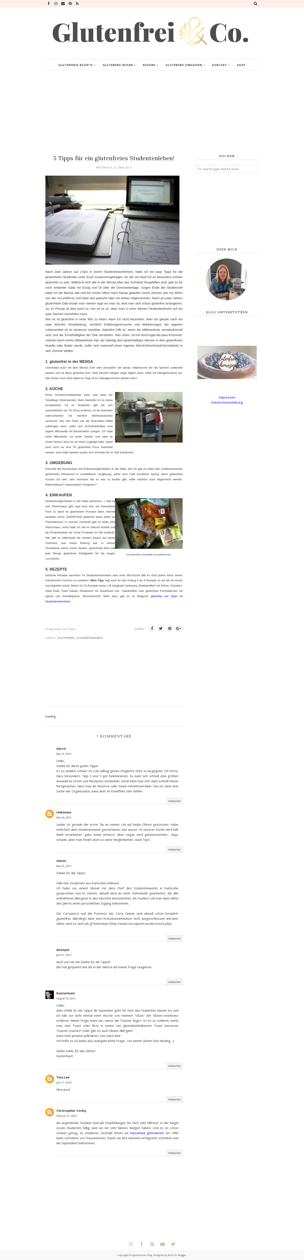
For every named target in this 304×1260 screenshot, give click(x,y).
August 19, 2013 (65, 998)
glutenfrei (66, 638)
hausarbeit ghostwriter (147, 1133)
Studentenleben (89, 638)
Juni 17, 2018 (63, 1082)
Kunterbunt (65, 993)
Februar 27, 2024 (66, 1116)
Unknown (63, 812)
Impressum (227, 397)
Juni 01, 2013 (63, 955)
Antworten (174, 801)
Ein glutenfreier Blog (140, 1255)
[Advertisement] (152, 112)
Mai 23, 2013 (63, 754)
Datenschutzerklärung (227, 402)
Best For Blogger (177, 1255)
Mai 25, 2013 (63, 866)
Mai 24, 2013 (63, 817)
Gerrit (61, 748)
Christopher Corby (71, 1110)
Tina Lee (62, 1077)
